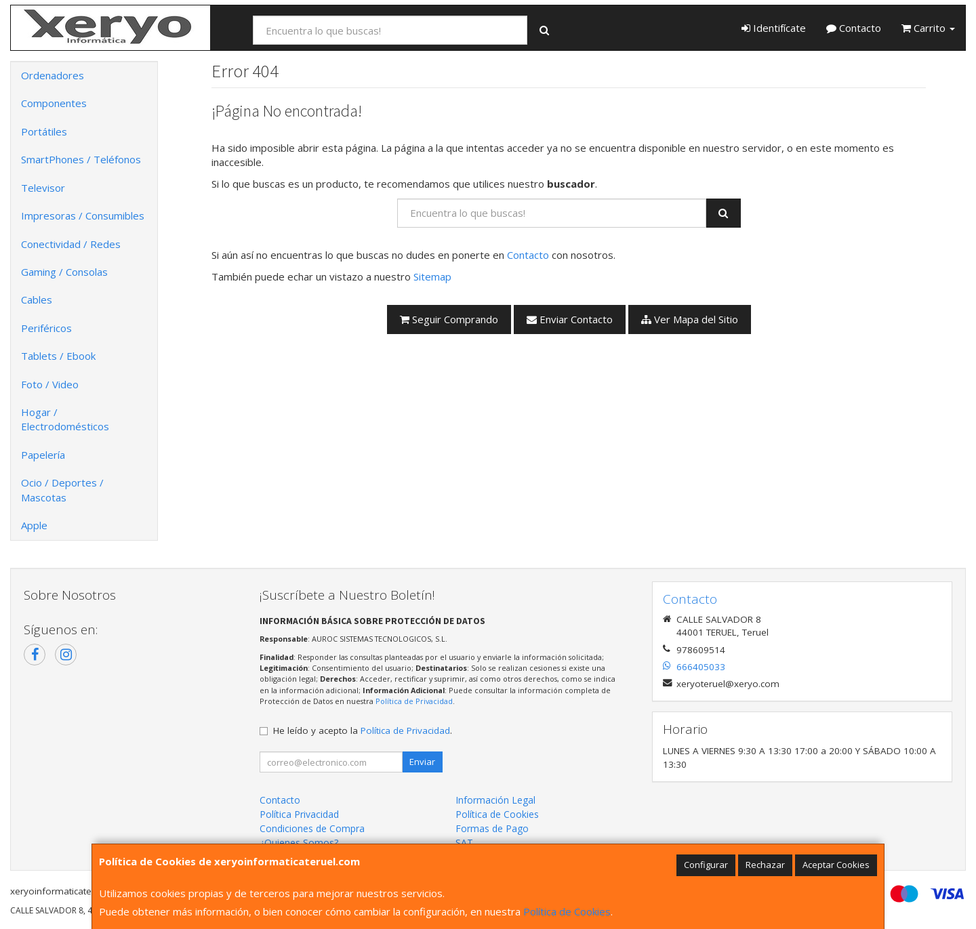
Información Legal (495, 799)
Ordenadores (52, 75)
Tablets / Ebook (58, 356)
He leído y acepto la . (362, 730)
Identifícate (773, 28)
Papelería (43, 454)
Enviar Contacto (570, 319)
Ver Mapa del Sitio (689, 319)
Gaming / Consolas (64, 271)
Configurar (706, 865)
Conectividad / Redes (71, 244)
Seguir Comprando (449, 319)
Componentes (54, 103)
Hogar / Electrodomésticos (65, 419)
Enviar (422, 762)
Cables (36, 299)
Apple (34, 525)
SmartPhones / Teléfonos (81, 159)
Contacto (853, 28)
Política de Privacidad (414, 701)
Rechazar (765, 865)
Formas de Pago (492, 828)
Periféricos (46, 328)
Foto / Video (50, 384)
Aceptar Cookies (836, 865)
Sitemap (432, 276)
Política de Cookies (567, 911)
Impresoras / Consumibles (82, 215)
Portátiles (44, 131)
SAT (464, 842)
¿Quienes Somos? (299, 842)
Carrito (928, 28)
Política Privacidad (299, 814)
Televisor (43, 187)
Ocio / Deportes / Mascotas (62, 489)
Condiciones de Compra (312, 828)
